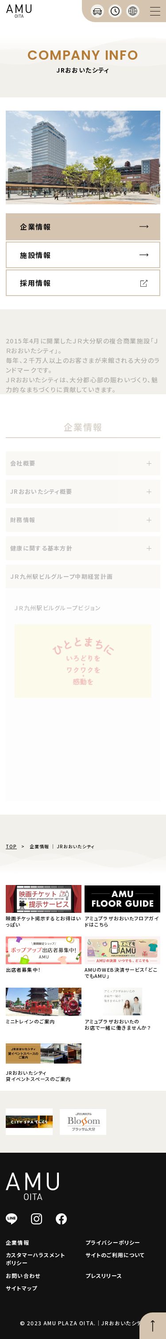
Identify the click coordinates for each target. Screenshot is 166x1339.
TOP (11, 846)
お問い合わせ (23, 1275)
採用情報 (35, 282)
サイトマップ (21, 1288)
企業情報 (35, 226)
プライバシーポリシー (113, 1242)
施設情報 (35, 255)
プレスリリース (103, 1275)
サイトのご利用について (115, 1254)
